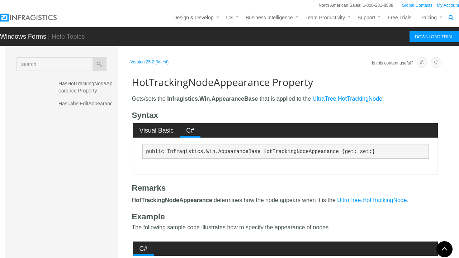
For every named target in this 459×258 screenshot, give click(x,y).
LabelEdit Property (79, 220)
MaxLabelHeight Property (86, 252)
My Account (448, 5)
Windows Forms (23, 36)
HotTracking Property (82, 163)
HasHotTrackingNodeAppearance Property (86, 87)
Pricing (429, 17)
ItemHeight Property (80, 207)
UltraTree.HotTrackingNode (347, 99)
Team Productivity (325, 17)
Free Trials (399, 17)
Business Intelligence (269, 17)
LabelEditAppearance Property (83, 236)
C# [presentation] (190, 130)
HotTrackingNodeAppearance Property (86, 178)
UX (229, 17)
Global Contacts (417, 5)
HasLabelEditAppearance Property (87, 107)
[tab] (156, 130)
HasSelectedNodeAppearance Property (86, 146)
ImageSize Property (80, 195)
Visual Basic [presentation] (156, 130)
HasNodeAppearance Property (83, 126)
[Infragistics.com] (36, 18)
